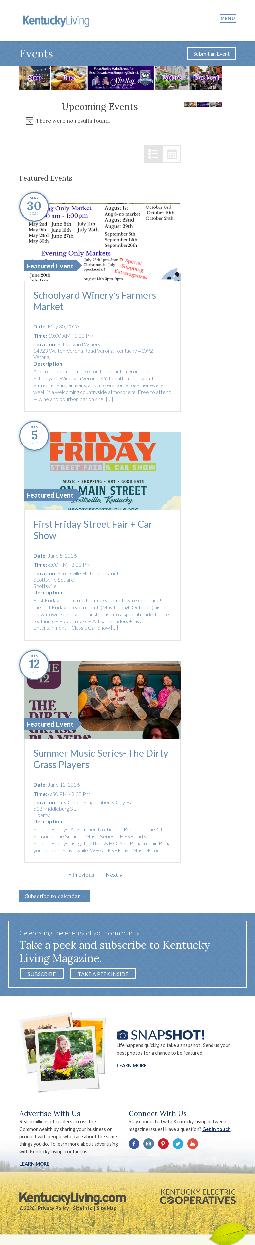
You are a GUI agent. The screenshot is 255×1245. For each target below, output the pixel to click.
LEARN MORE (34, 1165)
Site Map (106, 1209)
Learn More (132, 1066)
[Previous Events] (81, 875)
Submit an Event (211, 54)
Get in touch (216, 1130)
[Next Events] (113, 875)
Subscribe (42, 975)
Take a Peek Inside (103, 975)
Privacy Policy (53, 1209)
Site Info (83, 1209)
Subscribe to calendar (52, 897)
